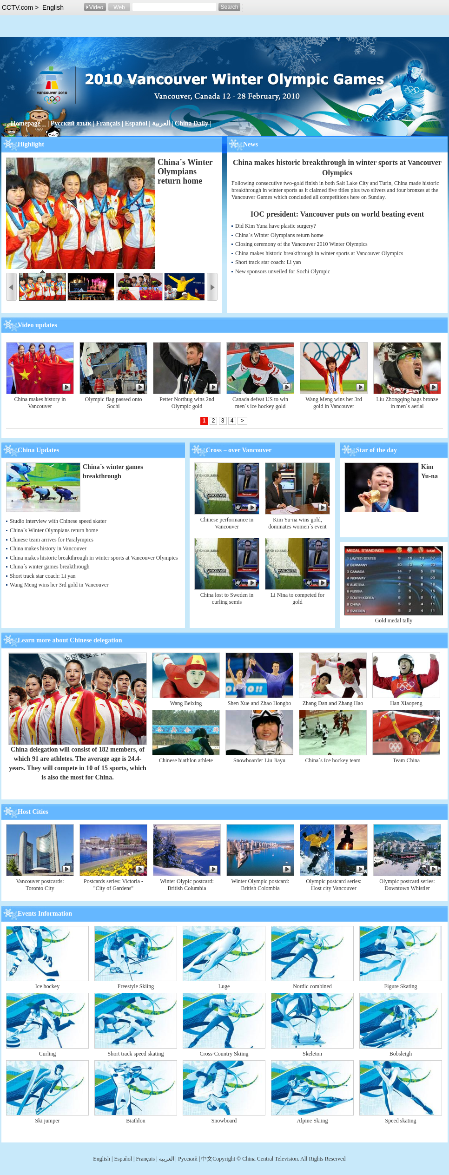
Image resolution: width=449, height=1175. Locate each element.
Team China (406, 760)
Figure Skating (400, 986)
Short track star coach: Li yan (268, 262)
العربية (161, 123)
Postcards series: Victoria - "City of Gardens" (113, 884)
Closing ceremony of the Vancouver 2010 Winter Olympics (301, 244)
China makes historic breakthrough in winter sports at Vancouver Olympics (319, 253)
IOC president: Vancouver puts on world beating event (337, 214)
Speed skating (400, 1120)
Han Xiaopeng (406, 703)
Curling (47, 1053)
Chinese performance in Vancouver (227, 523)
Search (229, 7)
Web (119, 7)
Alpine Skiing (312, 1120)
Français (108, 123)
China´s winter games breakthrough (50, 566)
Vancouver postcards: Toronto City (40, 884)
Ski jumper (47, 1120)
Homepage (25, 123)
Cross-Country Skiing (223, 1053)
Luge (224, 986)
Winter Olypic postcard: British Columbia (186, 884)
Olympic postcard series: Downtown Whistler (407, 884)
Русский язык (71, 123)
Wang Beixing (186, 703)
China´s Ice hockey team (333, 760)
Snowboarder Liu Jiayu (259, 760)
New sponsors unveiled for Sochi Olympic (282, 271)
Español (136, 123)
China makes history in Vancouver (40, 402)
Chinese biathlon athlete (186, 760)
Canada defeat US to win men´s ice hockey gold (260, 402)
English (101, 1158)
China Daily (191, 123)
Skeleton (312, 1053)
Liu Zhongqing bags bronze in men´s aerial (407, 402)
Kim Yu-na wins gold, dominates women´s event (297, 523)
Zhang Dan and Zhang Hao (333, 703)
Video (96, 7)
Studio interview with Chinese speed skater (58, 521)
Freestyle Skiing (136, 986)
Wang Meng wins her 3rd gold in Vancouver (333, 402)
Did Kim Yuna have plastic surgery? (275, 226)
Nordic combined (312, 986)
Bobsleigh (401, 1053)
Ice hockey (47, 986)
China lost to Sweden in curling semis (227, 598)
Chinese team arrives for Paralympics (51, 539)
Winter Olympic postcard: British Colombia (260, 884)
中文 (206, 1158)
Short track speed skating (136, 1053)
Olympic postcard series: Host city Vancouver (333, 884)
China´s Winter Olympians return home (185, 171)
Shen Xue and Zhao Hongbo (259, 703)
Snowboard (224, 1120)
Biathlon (135, 1120)
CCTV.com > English (33, 7)
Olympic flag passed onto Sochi (113, 402)
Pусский (188, 1158)
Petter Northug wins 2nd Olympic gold (186, 402)
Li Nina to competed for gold (297, 598)
